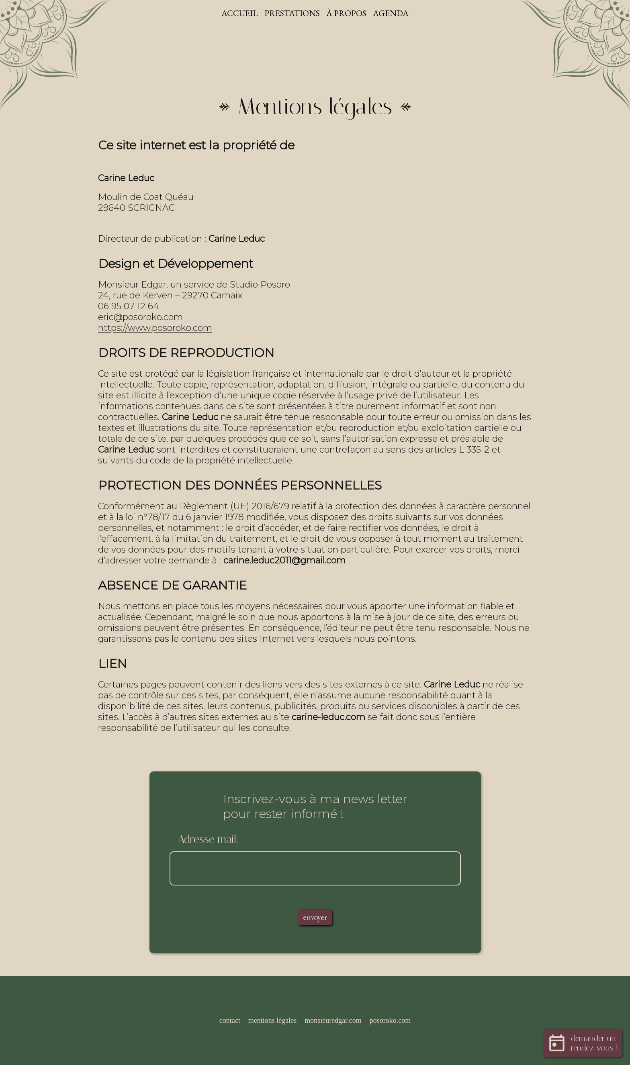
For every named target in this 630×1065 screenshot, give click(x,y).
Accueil (237, 13)
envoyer (315, 919)
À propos (348, 13)
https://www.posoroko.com (155, 328)
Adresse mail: (208, 840)
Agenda (393, 13)
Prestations (292, 13)
